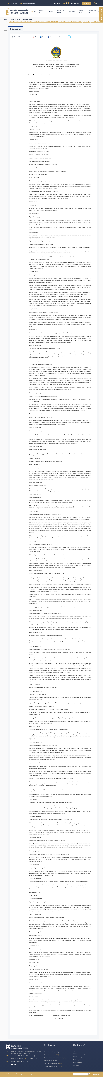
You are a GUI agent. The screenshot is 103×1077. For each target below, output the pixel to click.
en (96, 3)
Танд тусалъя (76, 1065)
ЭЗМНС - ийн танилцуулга (80, 1054)
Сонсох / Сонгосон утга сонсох (21, 36)
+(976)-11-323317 (14, 3)
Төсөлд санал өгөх (93, 11)
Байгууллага (72, 11)
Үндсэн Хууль (81, 11)
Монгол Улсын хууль (50, 1055)
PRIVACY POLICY (77, 1062)
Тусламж (56, 3)
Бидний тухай (76, 1051)
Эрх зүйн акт (43, 11)
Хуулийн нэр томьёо (60, 11)
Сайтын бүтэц (77, 1059)
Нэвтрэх (86, 3)
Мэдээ (51, 11)
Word (42, 36)
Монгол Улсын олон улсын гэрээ (21, 19)
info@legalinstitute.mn (29, 3)
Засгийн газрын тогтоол (51, 1066)
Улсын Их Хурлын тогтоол (51, 1063)
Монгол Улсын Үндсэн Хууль (52, 1052)
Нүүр (33, 12)
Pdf (35, 36)
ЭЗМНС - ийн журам (78, 1057)
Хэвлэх (51, 36)
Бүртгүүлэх (75, 3)
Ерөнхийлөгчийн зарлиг (50, 1060)
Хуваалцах (61, 36)
